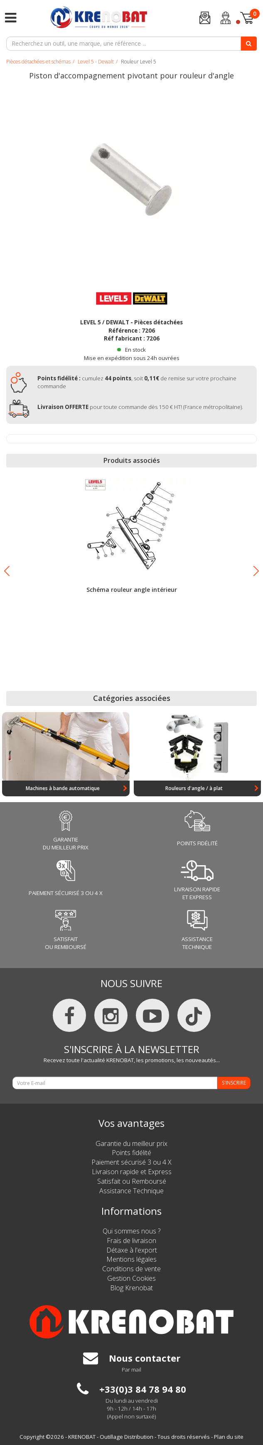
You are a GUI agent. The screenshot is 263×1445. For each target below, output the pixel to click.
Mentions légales (131, 1259)
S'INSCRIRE (234, 1082)
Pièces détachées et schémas (38, 61)
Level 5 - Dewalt (96, 61)
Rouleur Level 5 (138, 61)
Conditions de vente (131, 1268)
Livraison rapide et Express (132, 1171)
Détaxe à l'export (131, 1250)
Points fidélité (131, 1152)
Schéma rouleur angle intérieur (131, 590)
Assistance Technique (131, 1190)
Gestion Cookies (131, 1278)
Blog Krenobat (131, 1287)
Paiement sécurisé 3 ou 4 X (131, 1162)
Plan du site (228, 1436)
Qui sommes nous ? (131, 1231)
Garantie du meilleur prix (131, 1143)
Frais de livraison (131, 1240)
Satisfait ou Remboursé (131, 1181)
